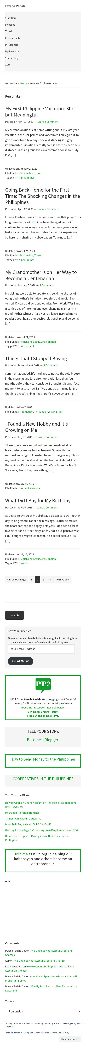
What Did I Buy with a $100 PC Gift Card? (28, 824)
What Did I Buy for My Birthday (38, 500)
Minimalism (26, 411)
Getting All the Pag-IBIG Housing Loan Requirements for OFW (41, 830)
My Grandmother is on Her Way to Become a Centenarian (41, 275)
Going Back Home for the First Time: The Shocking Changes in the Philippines (42, 195)
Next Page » (62, 580)
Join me (21, 854)
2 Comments (47, 285)
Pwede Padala (15, 6)
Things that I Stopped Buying (36, 358)
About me (26, 707)
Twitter (61, 707)
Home (23, 488)
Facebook (39, 707)
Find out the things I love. (43, 715)
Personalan (26, 173)
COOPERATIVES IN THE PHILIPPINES (43, 778)
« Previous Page (16, 580)
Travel (38, 173)
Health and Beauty (30, 341)
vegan (24, 563)
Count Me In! (20, 661)
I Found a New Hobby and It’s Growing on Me (36, 426)
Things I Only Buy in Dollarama (23, 818)
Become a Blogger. (43, 739)
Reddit (51, 707)
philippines (27, 177)
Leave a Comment (48, 121)
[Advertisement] (43, 911)
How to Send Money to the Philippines (43, 759)
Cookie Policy (63, 1032)
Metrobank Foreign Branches (22, 812)
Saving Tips (56, 411)
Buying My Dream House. (43, 711)
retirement (27, 346)
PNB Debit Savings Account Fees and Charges (39, 960)
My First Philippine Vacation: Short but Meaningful (41, 111)
